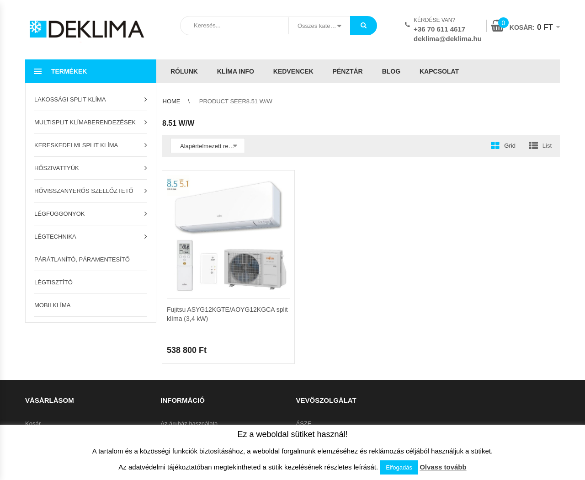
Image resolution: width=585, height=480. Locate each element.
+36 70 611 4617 (439, 29)
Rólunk (184, 71)
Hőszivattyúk (56, 168)
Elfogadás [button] (399, 467)
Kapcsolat (439, 71)
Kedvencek (293, 71)
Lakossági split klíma (70, 99)
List (547, 145)
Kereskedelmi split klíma (76, 145)
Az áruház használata (189, 423)
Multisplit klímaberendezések (85, 122)
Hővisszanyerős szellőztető (83, 190)
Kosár (33, 423)
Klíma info (235, 71)
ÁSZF (303, 423)
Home (172, 101)
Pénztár (348, 71)
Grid (510, 145)
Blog (391, 71)
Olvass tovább (443, 467)
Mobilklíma (52, 305)
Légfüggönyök (59, 213)
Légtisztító (53, 282)
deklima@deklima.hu (448, 39)
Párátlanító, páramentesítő (82, 259)
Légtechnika (55, 236)
